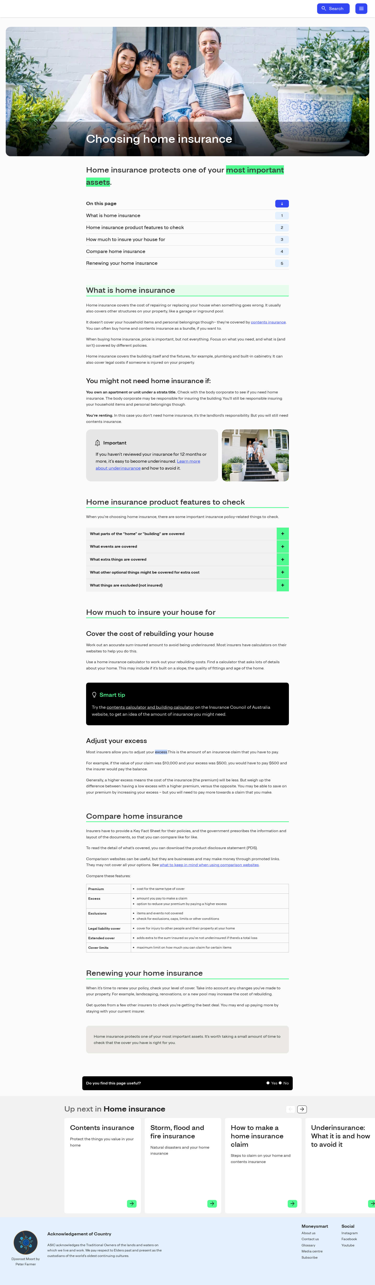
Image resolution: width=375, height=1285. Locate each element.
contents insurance (268, 322)
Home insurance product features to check (135, 227)
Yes (274, 1083)
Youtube (348, 1245)
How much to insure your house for (125, 239)
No (286, 1083)
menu (361, 8)
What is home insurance (113, 215)
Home (50, 8)
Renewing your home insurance (122, 263)
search (324, 8)
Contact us (310, 1239)
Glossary (308, 1245)
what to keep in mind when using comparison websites (209, 865)
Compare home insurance (115, 251)
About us (308, 1233)
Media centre (312, 1251)
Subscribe (310, 1257)
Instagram (350, 1233)
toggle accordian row (283, 534)
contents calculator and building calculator (150, 707)
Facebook (349, 1239)
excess (161, 752)
